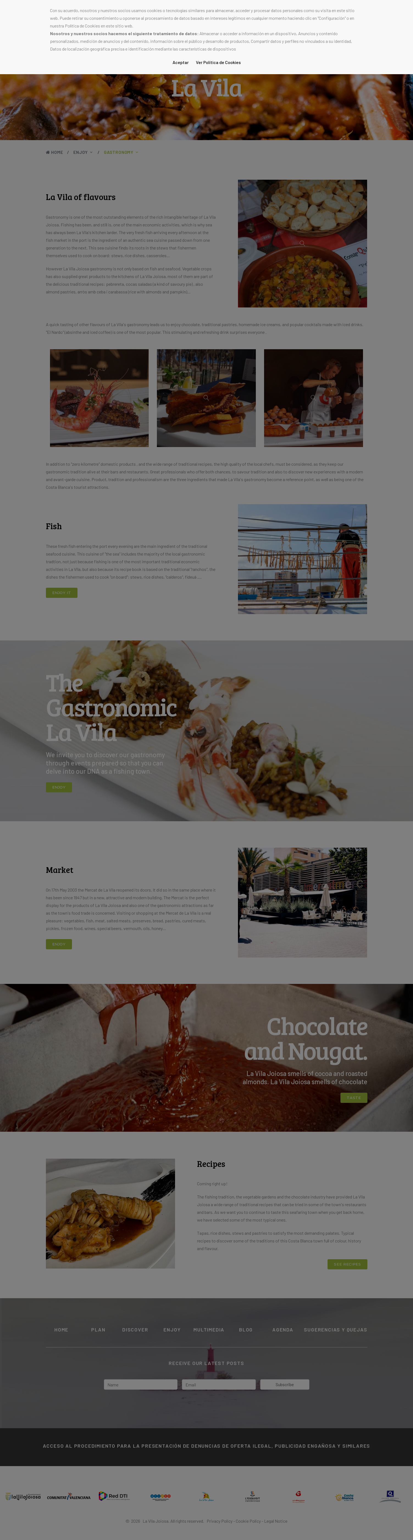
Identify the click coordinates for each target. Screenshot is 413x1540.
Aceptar (181, 62)
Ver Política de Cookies (218, 62)
